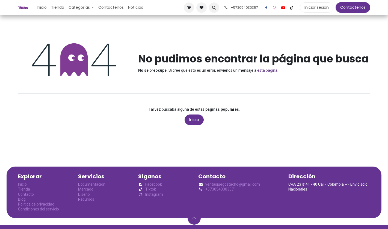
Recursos (86, 199)
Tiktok (150, 189)
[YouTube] (283, 7)
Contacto (26, 194)
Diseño (84, 194)
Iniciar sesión (316, 7)
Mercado (85, 189)
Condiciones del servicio (38, 209)
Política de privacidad (36, 204)
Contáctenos (353, 7)
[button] (214, 7)
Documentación (91, 184)
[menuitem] (42, 7)
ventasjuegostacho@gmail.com (232, 184)
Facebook (153, 184)
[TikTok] (291, 7)
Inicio (194, 119)
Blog (22, 199)
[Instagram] (275, 7)
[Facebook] (266, 7)
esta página (267, 70)
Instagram (154, 194)
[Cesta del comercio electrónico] (189, 7)
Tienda (24, 189)
